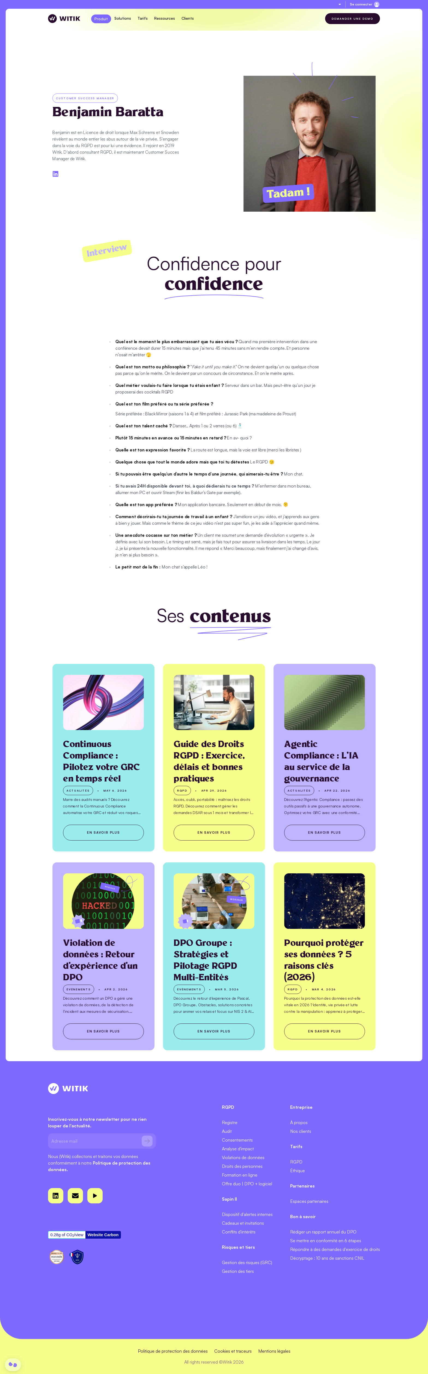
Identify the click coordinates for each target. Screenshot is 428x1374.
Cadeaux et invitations (243, 1223)
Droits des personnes (242, 1166)
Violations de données (243, 1157)
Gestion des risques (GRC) (247, 1262)
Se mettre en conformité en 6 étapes (325, 1240)
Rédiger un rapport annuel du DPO (323, 1232)
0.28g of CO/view (67, 1234)
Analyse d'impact (238, 1148)
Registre (229, 1122)
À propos (299, 1122)
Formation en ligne (239, 1175)
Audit (227, 1131)
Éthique (297, 1170)
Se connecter (361, 4)
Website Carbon (102, 1234)
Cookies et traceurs (233, 1351)
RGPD (296, 1162)
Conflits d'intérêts (238, 1232)
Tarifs (143, 18)
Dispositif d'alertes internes (247, 1214)
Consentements (237, 1140)
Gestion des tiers (238, 1271)
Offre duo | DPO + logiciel (247, 1183)
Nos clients (300, 1131)
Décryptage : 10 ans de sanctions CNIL (327, 1258)
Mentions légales (274, 1351)
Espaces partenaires (309, 1201)
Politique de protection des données (173, 1351)
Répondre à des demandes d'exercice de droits (335, 1249)
